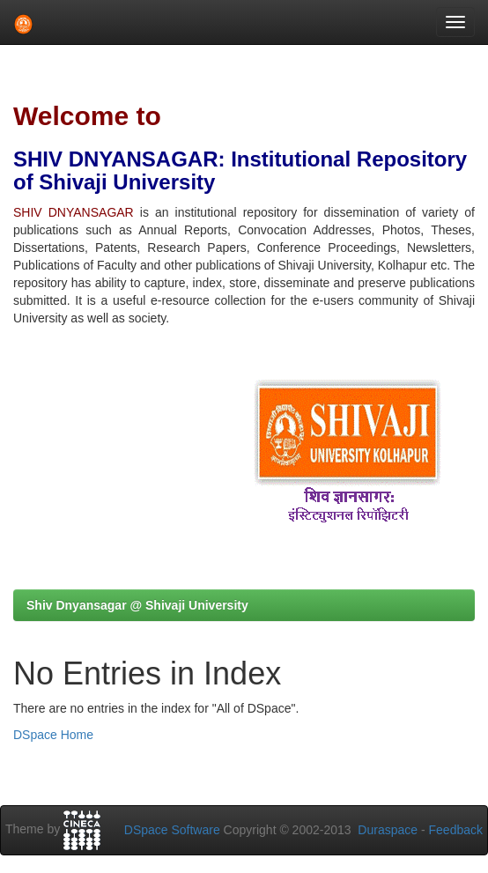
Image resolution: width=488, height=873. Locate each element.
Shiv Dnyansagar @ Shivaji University (137, 605)
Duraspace (388, 830)
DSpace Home (53, 735)
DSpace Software (172, 830)
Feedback (456, 830)
